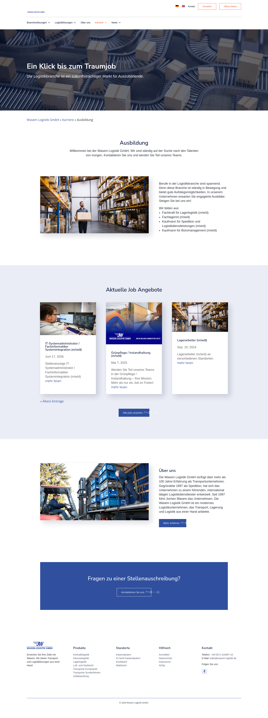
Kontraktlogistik (81, 663)
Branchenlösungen (37, 31)
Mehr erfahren (171, 531)
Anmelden (164, 663)
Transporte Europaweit (85, 677)
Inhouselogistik (81, 667)
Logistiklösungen (64, 31)
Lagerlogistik (80, 670)
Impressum (165, 670)
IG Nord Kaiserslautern (128, 667)
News (115, 31)
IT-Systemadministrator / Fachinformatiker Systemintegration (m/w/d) (63, 355)
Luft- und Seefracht (83, 674)
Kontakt (191, 6)
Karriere (99, 31)
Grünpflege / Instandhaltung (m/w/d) (130, 363)
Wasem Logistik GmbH (43, 128)
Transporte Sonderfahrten (86, 681)
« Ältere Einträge (52, 410)
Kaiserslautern (123, 663)
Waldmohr (121, 674)
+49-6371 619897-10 (222, 663)
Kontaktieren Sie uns (132, 601)
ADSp (162, 674)
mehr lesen (53, 390)
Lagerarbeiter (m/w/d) (192, 349)
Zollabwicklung (81, 685)
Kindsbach (121, 670)
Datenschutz (165, 667)
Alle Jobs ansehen (132, 421)
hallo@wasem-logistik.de (223, 667)
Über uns (85, 31)
